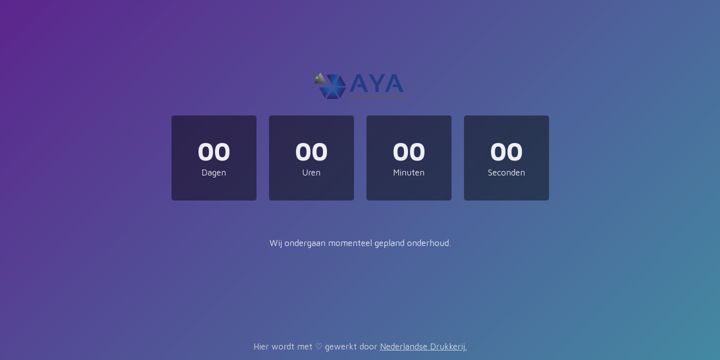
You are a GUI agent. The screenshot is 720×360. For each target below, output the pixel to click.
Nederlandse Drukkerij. (423, 347)
